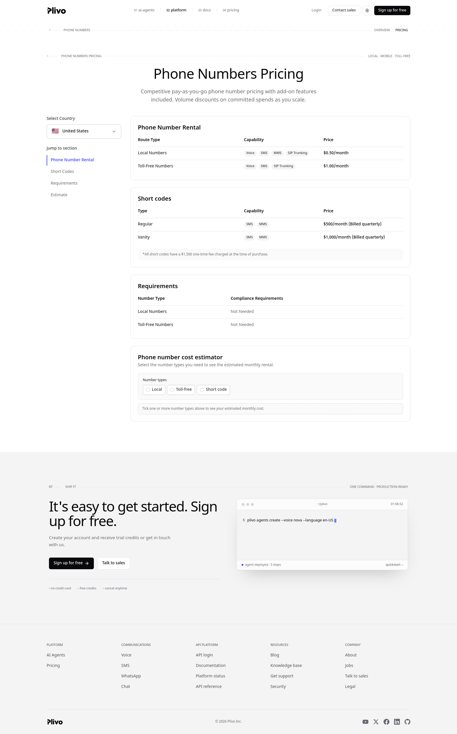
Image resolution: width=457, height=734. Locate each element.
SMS (125, 666)
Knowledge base (286, 666)
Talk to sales (113, 563)
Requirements (64, 183)
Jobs (349, 666)
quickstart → (394, 565)
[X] (376, 722)
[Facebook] (386, 722)
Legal (350, 687)
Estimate (59, 195)
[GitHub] (407, 722)
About (351, 655)
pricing (401, 30)
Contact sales (344, 10)
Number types (155, 380)
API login (204, 655)
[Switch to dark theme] (367, 10)
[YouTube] (365, 722)
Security (278, 687)
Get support (281, 676)
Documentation (211, 666)
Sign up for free (392, 10)
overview (382, 30)
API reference (209, 687)
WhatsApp (131, 676)
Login (316, 10)
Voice (126, 655)
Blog (274, 655)
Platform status (210, 676)
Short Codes (62, 172)
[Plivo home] (56, 10)
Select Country (61, 119)
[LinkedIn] (397, 722)
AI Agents (56, 655)
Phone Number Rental (72, 160)
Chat (125, 687)
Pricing (53, 666)
